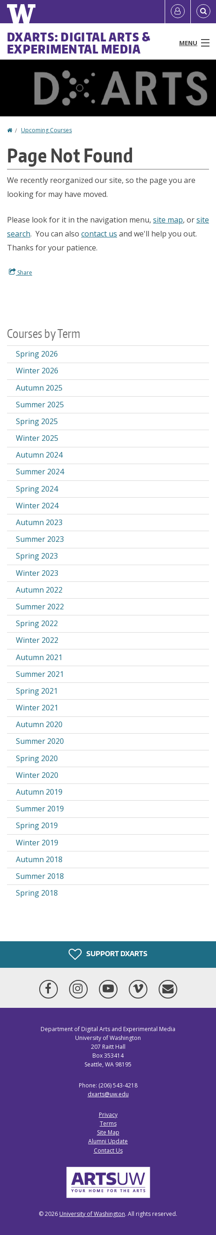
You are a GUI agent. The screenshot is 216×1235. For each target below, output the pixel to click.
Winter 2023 (37, 573)
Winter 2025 (37, 438)
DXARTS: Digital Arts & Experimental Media (79, 43)
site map (168, 220)
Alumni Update (108, 1141)
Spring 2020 (37, 758)
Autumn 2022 (39, 590)
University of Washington (92, 1214)
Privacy (108, 1115)
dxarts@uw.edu (108, 1094)
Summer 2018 (40, 876)
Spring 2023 (37, 556)
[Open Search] (203, 11)
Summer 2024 (40, 471)
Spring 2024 (37, 489)
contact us (99, 234)
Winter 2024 (37, 505)
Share (20, 272)
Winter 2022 (37, 640)
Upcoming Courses (46, 130)
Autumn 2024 (39, 455)
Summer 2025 (40, 404)
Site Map (108, 1132)
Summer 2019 (40, 808)
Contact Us (108, 1150)
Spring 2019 (37, 825)
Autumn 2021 (39, 657)
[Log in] (177, 11)
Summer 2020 (40, 741)
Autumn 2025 (39, 388)
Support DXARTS (108, 954)
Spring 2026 (37, 354)
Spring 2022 (37, 623)
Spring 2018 (37, 893)
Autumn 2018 (39, 859)
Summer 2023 (40, 539)
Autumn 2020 (39, 724)
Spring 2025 (37, 421)
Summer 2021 (40, 674)
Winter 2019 (37, 842)
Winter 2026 (37, 370)
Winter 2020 (37, 775)
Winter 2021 (37, 707)
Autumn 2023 (39, 522)
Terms (108, 1123)
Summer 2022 (40, 606)
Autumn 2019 (39, 792)
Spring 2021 (37, 691)
